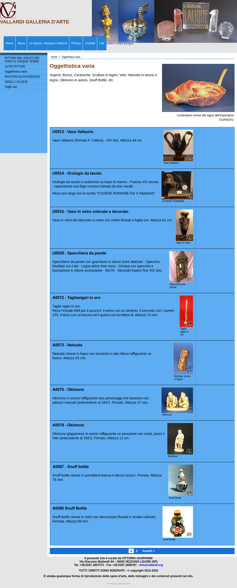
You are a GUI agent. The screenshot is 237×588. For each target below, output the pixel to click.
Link (101, 43)
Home (9, 43)
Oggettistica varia (16, 71)
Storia (21, 43)
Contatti (90, 43)
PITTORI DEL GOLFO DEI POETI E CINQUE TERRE (22, 59)
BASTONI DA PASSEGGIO (22, 76)
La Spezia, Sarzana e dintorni (48, 43)
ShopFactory (124, 583)
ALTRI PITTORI (15, 66)
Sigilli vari (11, 87)
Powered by (112, 583)
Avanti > (148, 551)
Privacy (76, 43)
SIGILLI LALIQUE (16, 81)
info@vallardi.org (151, 565)
